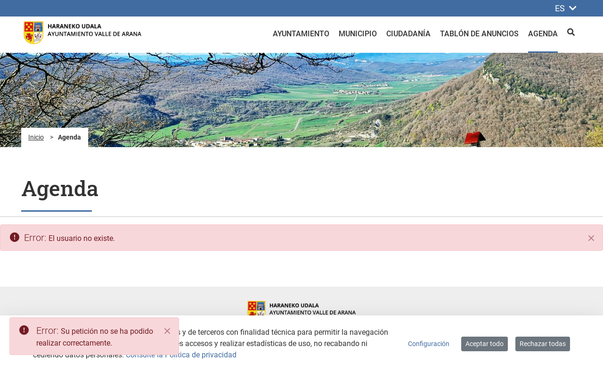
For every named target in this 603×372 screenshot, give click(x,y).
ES (566, 8)
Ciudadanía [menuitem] (408, 33)
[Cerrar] (591, 238)
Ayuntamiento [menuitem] (301, 33)
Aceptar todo (484, 343)
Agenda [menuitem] (543, 33)
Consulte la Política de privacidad (181, 354)
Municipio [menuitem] (358, 33)
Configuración (428, 343)
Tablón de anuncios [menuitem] (479, 33)
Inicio (36, 137)
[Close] (167, 331)
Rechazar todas (543, 343)
